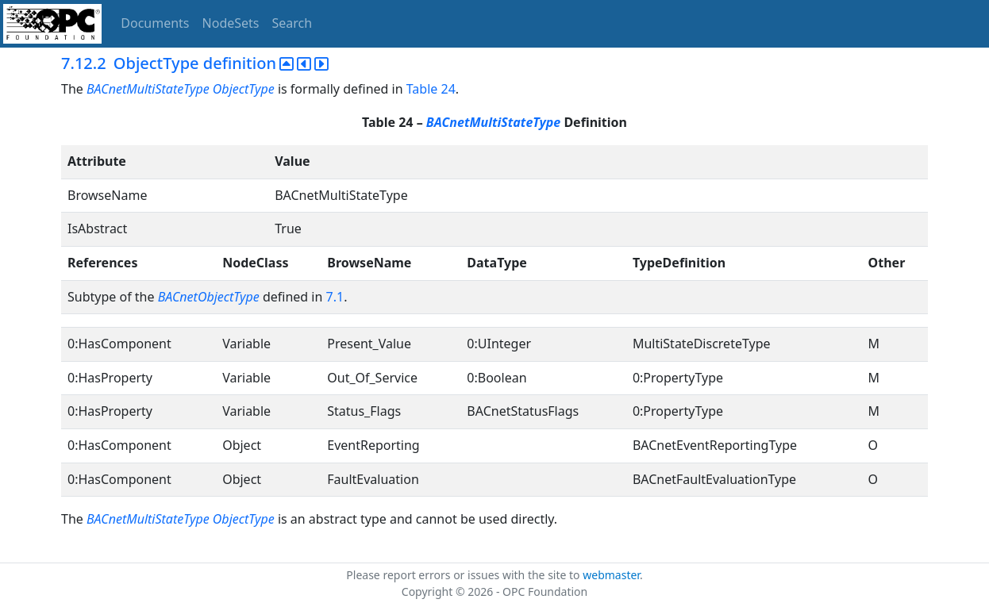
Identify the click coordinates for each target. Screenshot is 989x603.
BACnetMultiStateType (493, 122)
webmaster (611, 574)
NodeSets (231, 23)
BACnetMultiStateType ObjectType (181, 89)
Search (292, 23)
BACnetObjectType (209, 296)
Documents (155, 23)
